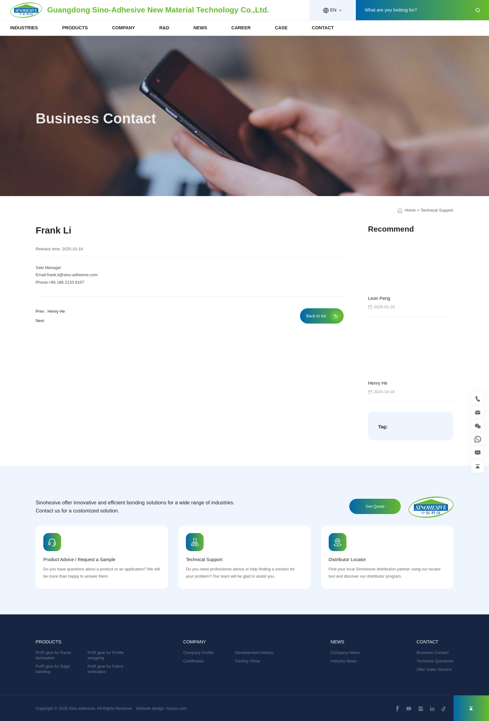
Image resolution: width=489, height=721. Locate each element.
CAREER (241, 27)
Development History (254, 652)
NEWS (200, 27)
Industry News (344, 661)
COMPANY (123, 27)
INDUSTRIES (24, 27)
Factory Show (247, 661)
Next (40, 320)
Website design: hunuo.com (161, 708)
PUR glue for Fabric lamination (106, 669)
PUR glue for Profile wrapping (106, 655)
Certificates (193, 661)
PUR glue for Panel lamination (53, 655)
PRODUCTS (75, 27)
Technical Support (437, 215)
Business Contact (433, 652)
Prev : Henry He (50, 311)
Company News (345, 652)
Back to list (316, 316)
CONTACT (323, 27)
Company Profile (198, 652)
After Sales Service (434, 669)
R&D (164, 27)
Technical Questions (435, 661)
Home (410, 215)
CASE (281, 27)
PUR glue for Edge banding (53, 669)
